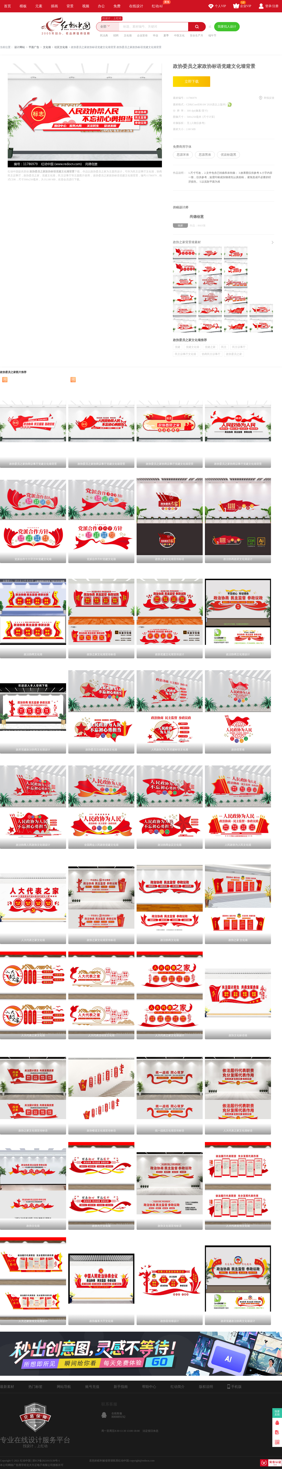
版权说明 (206, 1387)
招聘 (116, 35)
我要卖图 (277, 1413)
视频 (85, 6)
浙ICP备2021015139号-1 (46, 1460)
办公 (101, 6)
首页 (7, 6)
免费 (117, 6)
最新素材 (7, 1387)
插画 (54, 6)
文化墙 (128, 35)
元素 (38, 6)
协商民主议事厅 (211, 354)
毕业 (155, 35)
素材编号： (179, 97)
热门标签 (35, 1387)
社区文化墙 (61, 47)
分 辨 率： (180, 110)
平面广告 (34, 47)
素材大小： (179, 129)
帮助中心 (149, 1387)
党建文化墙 (192, 347)
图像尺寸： (180, 116)
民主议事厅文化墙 (185, 354)
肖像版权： (180, 123)
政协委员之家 (234, 354)
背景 (70, 6)
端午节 (212, 35)
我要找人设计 (227, 26)
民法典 (104, 35)
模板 (23, 6)
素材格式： (179, 104)
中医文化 (179, 35)
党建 (177, 347)
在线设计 (136, 6)
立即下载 (192, 81)
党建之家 (210, 347)
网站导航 (64, 1387)
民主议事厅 (238, 347)
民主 (223, 347)
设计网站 (19, 47)
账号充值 (92, 1387)
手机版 (234, 1386)
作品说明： (179, 172)
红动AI (159, 4)
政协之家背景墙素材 (187, 242)
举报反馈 (269, 97)
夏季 (166, 35)
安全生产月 (196, 35)
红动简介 (178, 1387)
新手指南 (121, 1387)
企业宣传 (142, 35)
